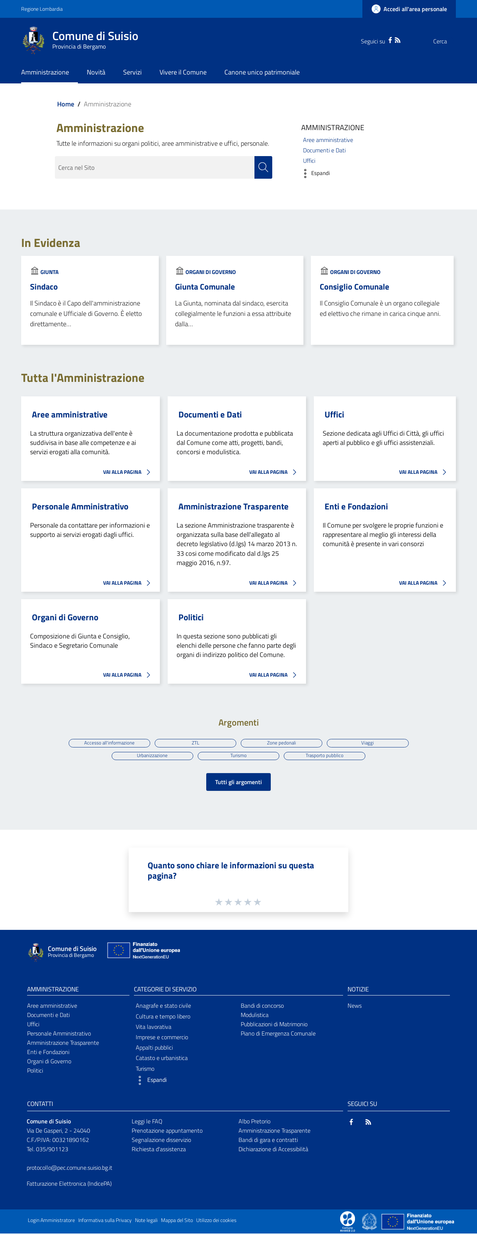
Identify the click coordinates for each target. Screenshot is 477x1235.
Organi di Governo (210, 272)
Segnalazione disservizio (161, 1141)
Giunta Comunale (205, 287)
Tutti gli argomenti (238, 783)
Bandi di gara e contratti (268, 1141)
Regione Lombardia (42, 9)
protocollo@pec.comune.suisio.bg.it (69, 1169)
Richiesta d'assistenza (159, 1150)
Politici (191, 617)
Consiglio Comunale (354, 287)
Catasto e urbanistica (162, 1059)
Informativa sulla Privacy (105, 1221)
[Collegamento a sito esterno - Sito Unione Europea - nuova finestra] (143, 953)
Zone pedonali (282, 743)
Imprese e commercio (162, 1038)
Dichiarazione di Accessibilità (273, 1150)
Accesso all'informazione (107, 743)
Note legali (146, 1221)
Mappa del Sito (177, 1221)
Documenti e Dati (324, 150)
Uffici (309, 160)
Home (65, 104)
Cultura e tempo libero (163, 1017)
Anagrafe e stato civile (163, 1007)
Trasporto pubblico (326, 756)
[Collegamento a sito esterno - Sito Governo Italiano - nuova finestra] (370, 1222)
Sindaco (44, 287)
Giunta (49, 272)
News (355, 1007)
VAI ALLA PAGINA (128, 472)
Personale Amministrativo (80, 506)
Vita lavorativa (153, 1028)
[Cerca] (447, 41)
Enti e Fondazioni (356, 506)
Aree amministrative (328, 139)
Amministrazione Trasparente (233, 506)
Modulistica (255, 1016)
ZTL (195, 743)
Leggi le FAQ (147, 1122)
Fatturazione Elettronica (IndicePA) (69, 1184)
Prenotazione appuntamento (167, 1131)
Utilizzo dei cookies (216, 1221)
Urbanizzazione (151, 756)
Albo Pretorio (254, 1122)
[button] (313, 173)
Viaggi (369, 743)
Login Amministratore (51, 1221)
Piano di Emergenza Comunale (278, 1034)
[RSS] (382, 39)
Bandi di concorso (262, 1007)
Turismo (238, 756)
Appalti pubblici (154, 1048)
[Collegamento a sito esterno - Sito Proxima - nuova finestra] (347, 1222)
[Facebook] (375, 39)
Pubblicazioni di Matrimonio (274, 1025)
